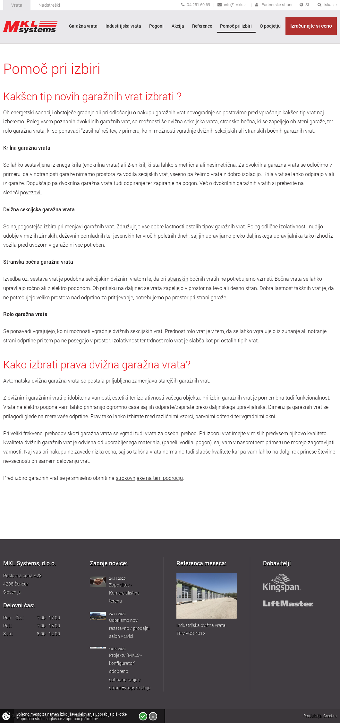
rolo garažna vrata (24, 130)
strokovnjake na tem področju (149, 477)
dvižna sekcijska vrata (193, 121)
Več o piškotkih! (153, 716)
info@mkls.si (236, 4)
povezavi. (31, 192)
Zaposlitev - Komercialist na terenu (124, 593)
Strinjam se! (143, 716)
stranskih (177, 278)
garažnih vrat (99, 226)
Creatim (330, 715)
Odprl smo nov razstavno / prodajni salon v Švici (129, 628)
